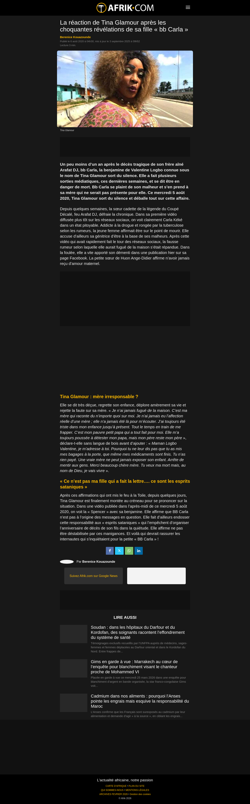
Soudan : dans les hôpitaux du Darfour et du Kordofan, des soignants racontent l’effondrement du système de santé (138, 632)
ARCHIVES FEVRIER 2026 (113, 794)
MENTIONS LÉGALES (137, 790)
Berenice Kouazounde (75, 37)
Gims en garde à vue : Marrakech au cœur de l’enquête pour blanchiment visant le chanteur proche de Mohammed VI (134, 666)
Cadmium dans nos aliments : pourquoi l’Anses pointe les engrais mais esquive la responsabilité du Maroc (140, 701)
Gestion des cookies (140, 794)
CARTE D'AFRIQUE (115, 786)
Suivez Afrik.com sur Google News (93, 576)
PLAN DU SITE (136, 786)
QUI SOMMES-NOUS (112, 790)
